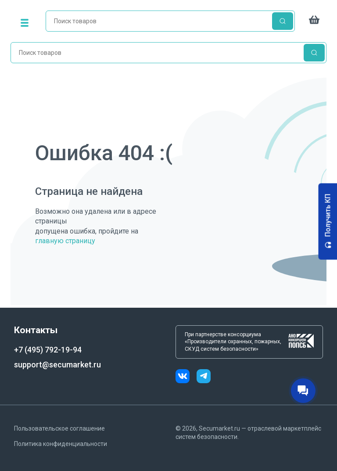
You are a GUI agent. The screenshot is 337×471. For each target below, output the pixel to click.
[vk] (186, 377)
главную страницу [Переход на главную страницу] (65, 241)
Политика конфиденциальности (60, 443)
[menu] (24, 23)
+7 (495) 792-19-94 (48, 349)
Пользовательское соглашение (59, 428)
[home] (170, 23)
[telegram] (204, 377)
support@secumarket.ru (57, 364)
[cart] (314, 23)
